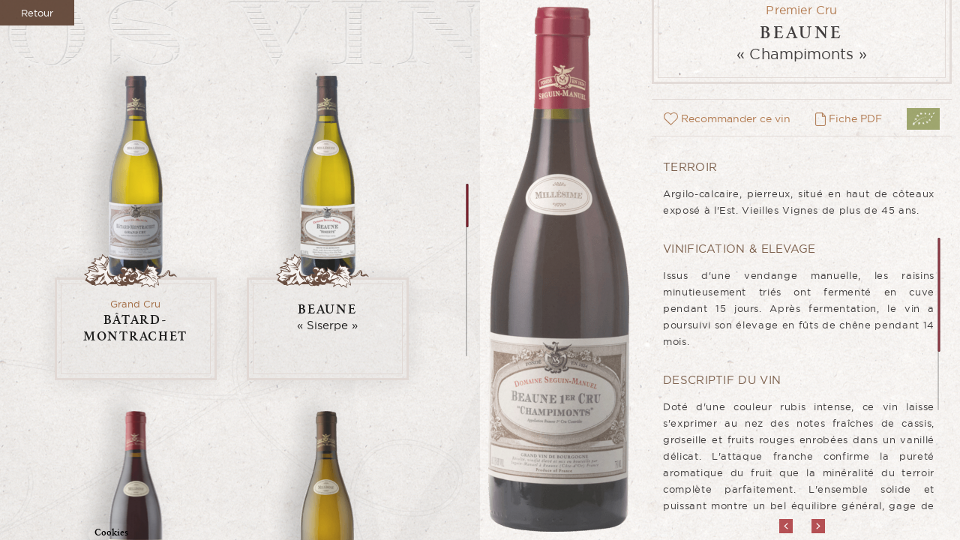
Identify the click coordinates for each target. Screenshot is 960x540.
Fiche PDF (848, 118)
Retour (37, 13)
